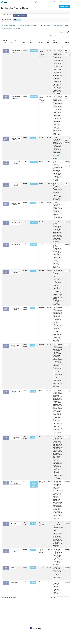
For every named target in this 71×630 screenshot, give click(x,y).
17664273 (67, 567)
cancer (12, 567)
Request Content (64, 6)
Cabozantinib (34, 222)
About (43, 2)
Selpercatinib (34, 50)
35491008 (67, 142)
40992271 (67, 391)
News (25, 2)
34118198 (67, 270)
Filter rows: (52, 35)
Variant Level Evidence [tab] (8, 25)
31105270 (67, 523)
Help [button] (61, 2)
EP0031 (32, 308)
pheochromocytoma (15, 523)
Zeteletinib (33, 391)
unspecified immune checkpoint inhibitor (33, 484)
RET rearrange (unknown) (20, 15)
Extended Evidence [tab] (43, 25)
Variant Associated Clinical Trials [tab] (11, 28)
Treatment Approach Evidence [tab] (60, 25)
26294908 (67, 244)
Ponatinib (33, 550)
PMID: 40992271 (57, 432)
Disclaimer (49, 2)
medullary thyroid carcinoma (16, 51)
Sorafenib (33, 567)
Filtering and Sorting (63, 32)
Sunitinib (33, 523)
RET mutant (6, 51)
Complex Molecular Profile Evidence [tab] (27, 25)
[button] (8, 41)
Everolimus (33, 244)
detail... (66, 50)
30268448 (67, 481)
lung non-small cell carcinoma (15, 346)
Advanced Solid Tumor (15, 309)
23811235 (67, 582)
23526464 (67, 549)
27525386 (67, 222)
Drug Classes (37, 2)
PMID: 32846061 (57, 91)
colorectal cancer (15, 582)
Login (67, 2)
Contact (56, 2)
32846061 (67, 54)
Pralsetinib (33, 138)
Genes (29, 2)
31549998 (67, 138)
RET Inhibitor (17, 20)
